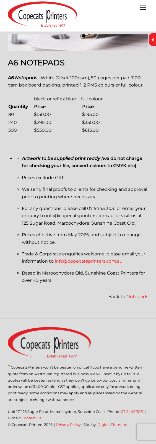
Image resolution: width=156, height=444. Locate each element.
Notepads (137, 296)
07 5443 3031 (132, 411)
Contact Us (31, 418)
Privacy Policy (68, 424)
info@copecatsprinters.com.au (89, 261)
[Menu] (142, 7)
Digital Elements (112, 424)
